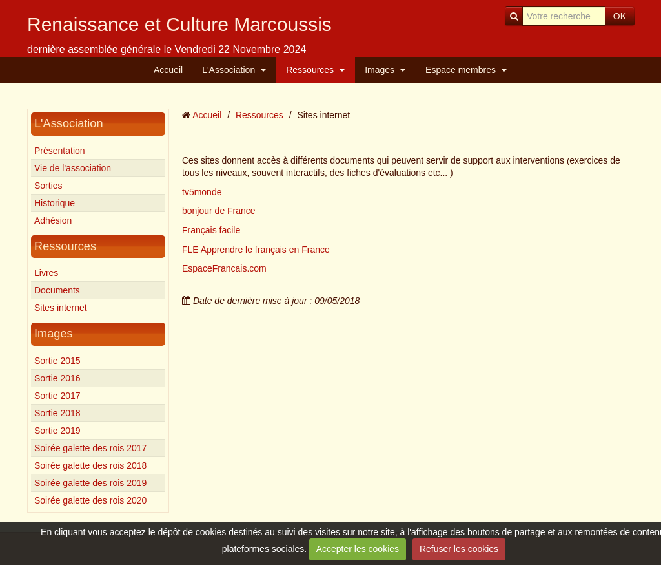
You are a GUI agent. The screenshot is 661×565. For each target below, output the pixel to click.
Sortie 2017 (57, 395)
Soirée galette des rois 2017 (90, 448)
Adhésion (53, 220)
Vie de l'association (72, 168)
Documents (57, 290)
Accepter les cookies (357, 549)
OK (619, 16)
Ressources (310, 70)
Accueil (168, 70)
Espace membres (460, 70)
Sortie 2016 (57, 378)
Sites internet (60, 308)
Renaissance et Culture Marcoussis (179, 24)
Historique (54, 203)
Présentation (59, 150)
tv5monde (201, 192)
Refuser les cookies (459, 549)
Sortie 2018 (57, 413)
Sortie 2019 (57, 430)
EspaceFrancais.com (224, 268)
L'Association (228, 70)
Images (379, 70)
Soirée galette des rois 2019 (90, 483)
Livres (46, 273)
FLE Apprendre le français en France (256, 249)
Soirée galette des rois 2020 (90, 500)
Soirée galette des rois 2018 (90, 465)
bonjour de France (219, 211)
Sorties (48, 185)
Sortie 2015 (57, 361)
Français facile (211, 230)
